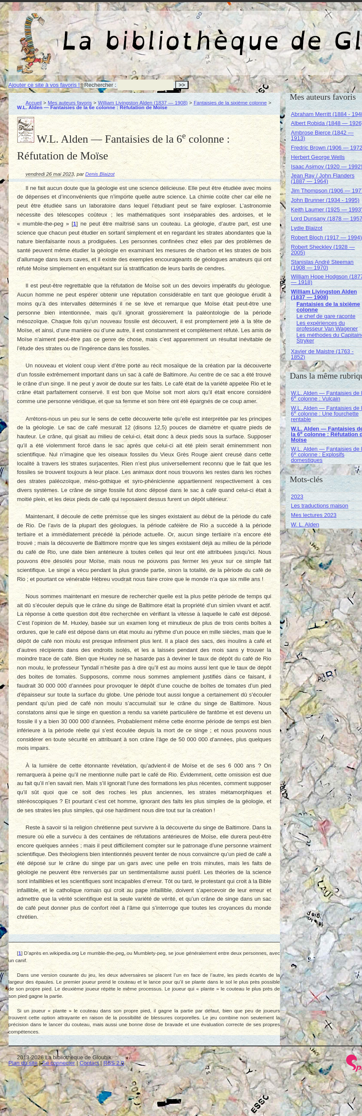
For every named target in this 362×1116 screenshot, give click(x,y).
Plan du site (23, 1063)
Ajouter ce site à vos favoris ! (44, 85)
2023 (297, 496)
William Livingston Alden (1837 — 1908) (143, 102)
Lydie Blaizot (306, 228)
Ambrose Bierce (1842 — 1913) (322, 135)
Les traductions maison (319, 505)
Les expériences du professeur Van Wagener (327, 326)
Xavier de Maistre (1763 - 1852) (322, 354)
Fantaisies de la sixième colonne (230, 102)
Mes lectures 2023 (313, 515)
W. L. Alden (305, 524)
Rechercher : (100, 85)
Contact (89, 1063)
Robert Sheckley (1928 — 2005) (323, 250)
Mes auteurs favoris (70, 102)
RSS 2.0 (113, 1063)
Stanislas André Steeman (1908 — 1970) (322, 265)
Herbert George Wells (317, 157)
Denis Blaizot (100, 174)
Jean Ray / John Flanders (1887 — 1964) (322, 178)
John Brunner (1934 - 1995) (325, 200)
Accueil (34, 102)
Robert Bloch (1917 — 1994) (326, 237)
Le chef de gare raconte (325, 316)
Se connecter (58, 1063)
